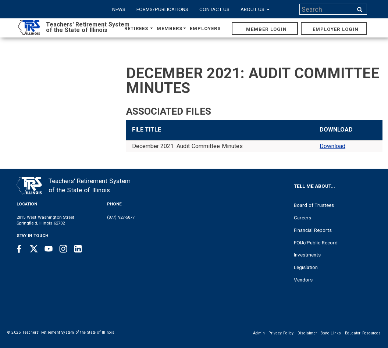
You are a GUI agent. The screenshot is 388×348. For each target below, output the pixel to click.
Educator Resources (363, 333)
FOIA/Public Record (316, 242)
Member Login (266, 29)
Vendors (303, 280)
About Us (255, 9)
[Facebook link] (19, 249)
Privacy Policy (280, 333)
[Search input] (327, 9)
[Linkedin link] (78, 249)
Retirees (138, 28)
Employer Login (336, 29)
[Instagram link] (63, 249)
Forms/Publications (162, 9)
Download (332, 146)
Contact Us (214, 9)
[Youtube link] (48, 249)
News (118, 9)
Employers (205, 28)
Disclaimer (307, 333)
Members (171, 28)
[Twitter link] (34, 249)
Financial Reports (313, 230)
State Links (331, 333)
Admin (259, 333)
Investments (307, 255)
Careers (302, 217)
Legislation (306, 267)
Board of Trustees (314, 205)
